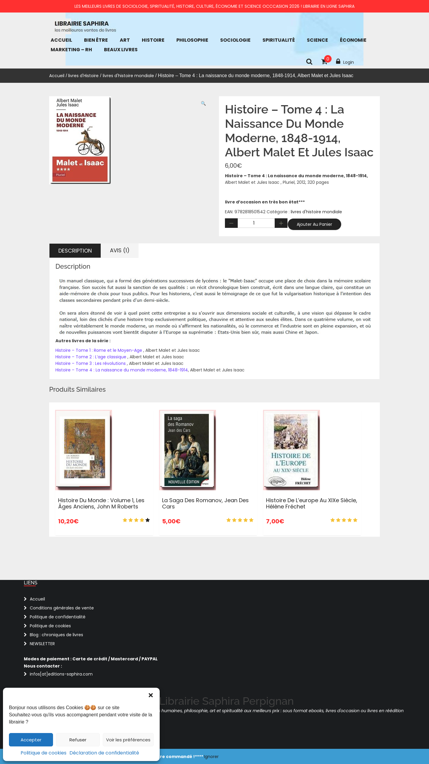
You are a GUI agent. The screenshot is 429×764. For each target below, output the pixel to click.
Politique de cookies (43, 752)
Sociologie (235, 40)
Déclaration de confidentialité (104, 752)
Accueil (61, 40)
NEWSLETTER (42, 644)
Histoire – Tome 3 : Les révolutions (90, 363)
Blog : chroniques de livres (56, 635)
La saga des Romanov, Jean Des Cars (205, 504)
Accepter (31, 740)
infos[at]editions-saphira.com (61, 674)
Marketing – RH (71, 49)
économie (353, 40)
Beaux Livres (121, 49)
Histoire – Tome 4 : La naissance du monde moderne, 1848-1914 (121, 370)
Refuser (77, 740)
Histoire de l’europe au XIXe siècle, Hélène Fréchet (311, 504)
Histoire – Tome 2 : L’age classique (91, 357)
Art (125, 40)
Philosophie (192, 40)
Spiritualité (278, 40)
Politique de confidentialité (58, 617)
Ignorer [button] (211, 757)
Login (345, 61)
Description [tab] (75, 250)
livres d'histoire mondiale (128, 76)
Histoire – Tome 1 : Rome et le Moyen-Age (99, 350)
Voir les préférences (128, 740)
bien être (96, 40)
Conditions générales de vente (62, 608)
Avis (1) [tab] (120, 250)
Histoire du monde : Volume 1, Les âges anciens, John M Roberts (101, 504)
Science (317, 40)
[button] (151, 695)
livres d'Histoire (83, 76)
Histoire (153, 40)
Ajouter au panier (314, 224)
